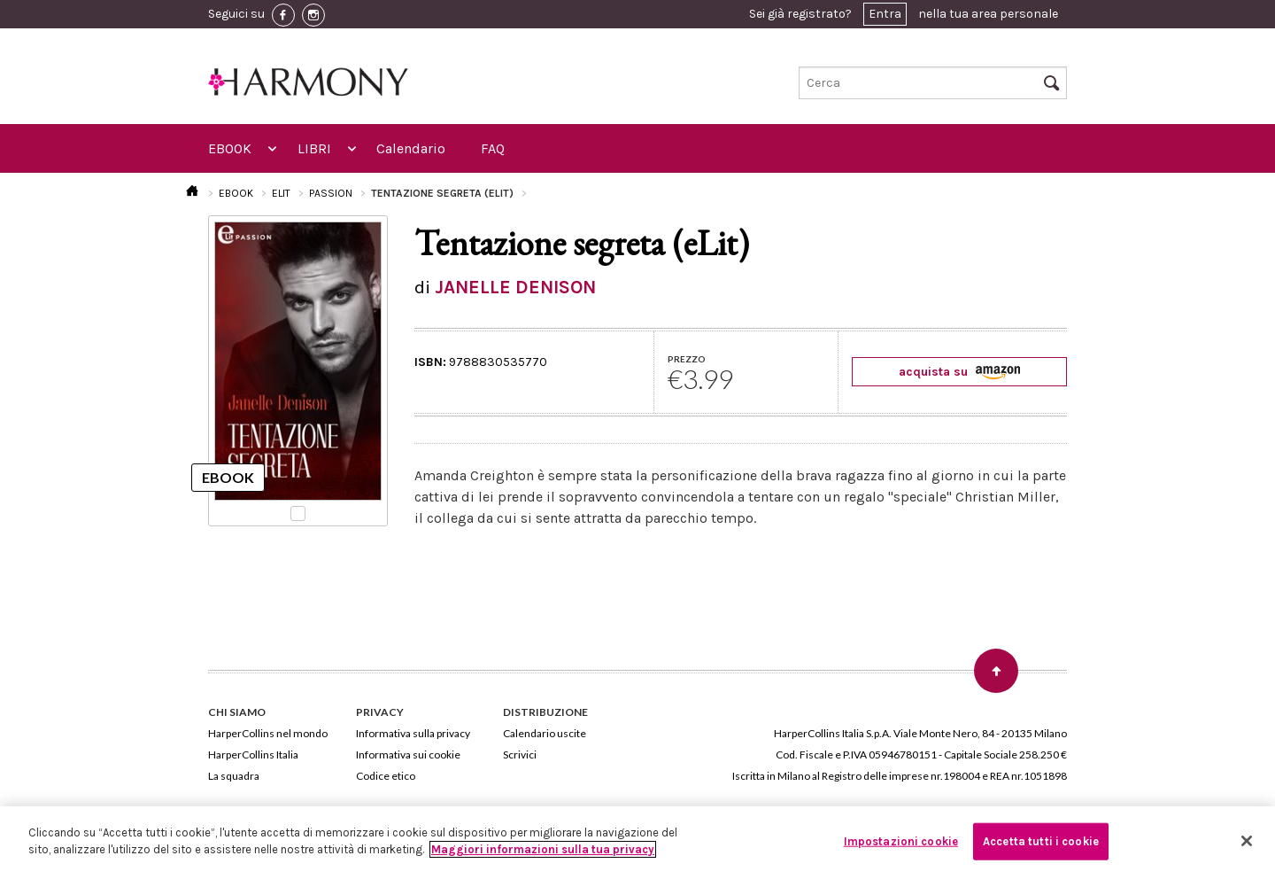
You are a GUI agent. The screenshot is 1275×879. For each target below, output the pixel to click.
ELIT (281, 193)
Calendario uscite (544, 733)
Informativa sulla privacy (413, 733)
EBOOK (229, 148)
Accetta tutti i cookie (1041, 841)
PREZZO (687, 359)
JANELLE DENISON (515, 287)
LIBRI (314, 148)
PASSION (330, 193)
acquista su (959, 371)
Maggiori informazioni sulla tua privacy (542, 849)
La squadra (233, 775)
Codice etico (385, 775)
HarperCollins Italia (253, 754)
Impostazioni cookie (901, 841)
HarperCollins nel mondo (268, 733)
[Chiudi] (1246, 840)
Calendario (410, 148)
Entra (885, 13)
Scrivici (520, 754)
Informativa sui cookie (408, 754)
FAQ (493, 148)
